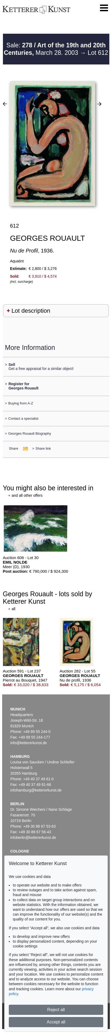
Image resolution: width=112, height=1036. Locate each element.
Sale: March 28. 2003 (55, 49)
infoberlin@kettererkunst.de (33, 837)
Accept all (56, 1022)
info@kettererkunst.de (28, 743)
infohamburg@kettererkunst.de (36, 790)
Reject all (56, 1009)
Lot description (30, 310)
